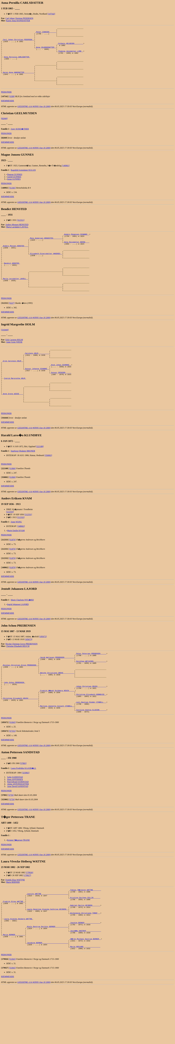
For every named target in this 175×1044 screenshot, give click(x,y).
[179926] (29, 920)
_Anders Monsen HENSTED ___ (15, 260)
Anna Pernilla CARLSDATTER (17, 63)
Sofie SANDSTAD (15, 824)
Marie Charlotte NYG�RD (22, 636)
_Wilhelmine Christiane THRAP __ (84, 965)
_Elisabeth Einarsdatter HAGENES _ (45, 270)
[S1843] (12, 770)
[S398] (12, 108)
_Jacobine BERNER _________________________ (47, 1000)
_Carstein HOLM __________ (36, 378)
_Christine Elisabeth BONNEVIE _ (90, 738)
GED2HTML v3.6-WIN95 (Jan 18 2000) (34, 118)
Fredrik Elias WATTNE (15, 927)
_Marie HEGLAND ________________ (84, 1004)
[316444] (5, 354)
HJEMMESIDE (7, 113)
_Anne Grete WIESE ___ (12, 427)
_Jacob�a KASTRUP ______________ (85, 986)
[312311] (20, 232)
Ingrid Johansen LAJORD (18, 640)
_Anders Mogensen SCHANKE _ (76, 246)
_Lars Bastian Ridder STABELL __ (90, 747)
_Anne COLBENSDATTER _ (45, 51)
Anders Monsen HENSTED (16, 236)
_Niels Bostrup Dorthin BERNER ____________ (47, 981)
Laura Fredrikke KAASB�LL (23, 816)
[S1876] (12, 575)
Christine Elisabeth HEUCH (17, 682)
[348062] (21, 562)
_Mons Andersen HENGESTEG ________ (45, 251)
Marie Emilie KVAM (16, 566)
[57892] (23, 811)
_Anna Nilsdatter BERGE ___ (76, 256)
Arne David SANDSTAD (17, 834)
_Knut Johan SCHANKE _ (60, 392)
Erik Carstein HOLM (14, 364)
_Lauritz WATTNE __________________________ (47, 942)
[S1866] (12, 504)
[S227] (12, 327)
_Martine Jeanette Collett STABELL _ (56, 752)
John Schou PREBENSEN (14, 724)
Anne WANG (16, 558)
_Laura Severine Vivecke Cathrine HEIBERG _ (47, 960)
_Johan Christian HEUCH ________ (90, 729)
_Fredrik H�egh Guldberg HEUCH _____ (57, 734)
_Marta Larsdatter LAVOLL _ (15, 300)
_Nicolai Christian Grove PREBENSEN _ (20, 703)
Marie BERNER (13, 930)
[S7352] (12, 778)
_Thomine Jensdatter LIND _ (70, 56)
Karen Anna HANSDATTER (18, 21)
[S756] (11, 842)
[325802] (25, 820)
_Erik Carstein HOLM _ (12, 387)
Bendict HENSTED (12, 281)
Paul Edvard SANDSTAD (18, 829)
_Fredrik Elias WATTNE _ (13, 951)
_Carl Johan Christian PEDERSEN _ (18, 42)
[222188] (40, 482)
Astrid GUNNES (14, 189)
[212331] (28, 550)
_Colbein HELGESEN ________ (70, 47)
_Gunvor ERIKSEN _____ (60, 401)
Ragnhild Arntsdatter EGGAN (23, 182)
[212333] (10, 548)
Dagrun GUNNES (14, 186)
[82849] (4, 130)
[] (5, 108)
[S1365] (12, 200)
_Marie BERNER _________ (13, 990)
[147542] (51, 14)
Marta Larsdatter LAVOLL (17, 239)
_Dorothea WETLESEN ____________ (90, 699)
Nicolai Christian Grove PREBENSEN (21, 680)
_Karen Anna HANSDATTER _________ (18, 81)
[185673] (28, 675)
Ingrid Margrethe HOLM (15, 408)
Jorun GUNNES (14, 191)
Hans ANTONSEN (15, 827)
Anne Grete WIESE (14, 366)
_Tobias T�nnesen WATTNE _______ (85, 937)
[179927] (27, 923)
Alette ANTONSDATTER (18, 831)
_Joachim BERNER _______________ (84, 976)
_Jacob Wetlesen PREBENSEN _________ (56, 694)
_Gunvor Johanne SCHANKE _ (36, 397)
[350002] (48, 491)
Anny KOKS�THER (20, 141)
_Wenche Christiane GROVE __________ (56, 713)
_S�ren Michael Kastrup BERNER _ (85, 995)
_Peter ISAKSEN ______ (45, 33)
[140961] (66, 177)
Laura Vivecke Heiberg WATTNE (18, 972)
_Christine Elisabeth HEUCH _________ (20, 743)
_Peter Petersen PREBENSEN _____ (90, 690)
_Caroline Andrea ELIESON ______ (90, 757)
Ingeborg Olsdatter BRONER (23, 487)
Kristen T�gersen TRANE (18, 887)
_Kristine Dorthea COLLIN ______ (84, 946)
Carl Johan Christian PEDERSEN (19, 18)
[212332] (21, 553)
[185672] (43, 672)
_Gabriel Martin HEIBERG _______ (84, 956)
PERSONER (6, 104)
